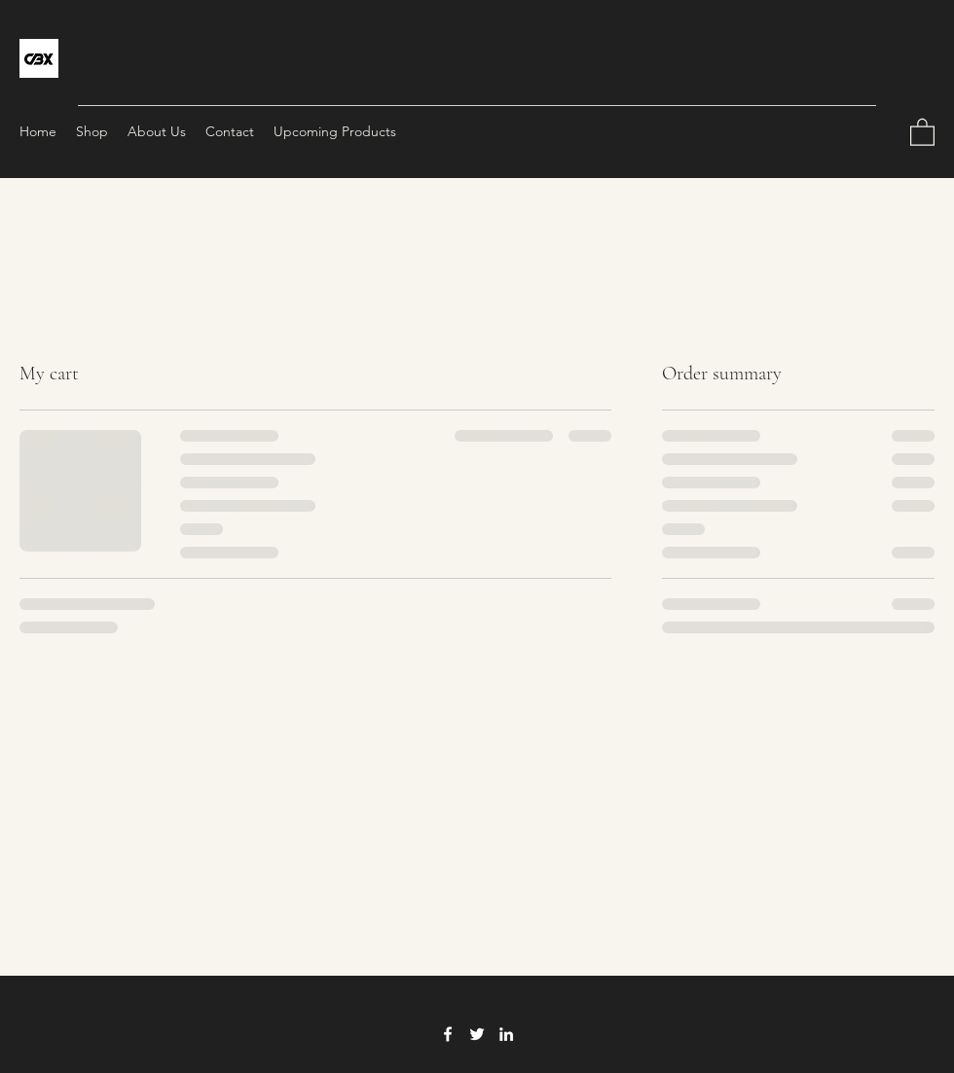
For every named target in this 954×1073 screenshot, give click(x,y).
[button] (922, 131)
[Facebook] (448, 1034)
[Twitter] (477, 1034)
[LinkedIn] (506, 1034)
